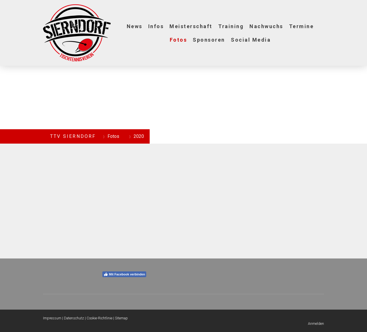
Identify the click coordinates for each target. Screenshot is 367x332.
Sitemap (121, 318)
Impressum (52, 318)
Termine (301, 26)
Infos (156, 26)
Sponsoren (209, 40)
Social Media (251, 40)
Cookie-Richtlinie (99, 318)
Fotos (178, 40)
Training (231, 26)
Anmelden (316, 323)
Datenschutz (74, 318)
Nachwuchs (266, 26)
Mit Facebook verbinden (124, 274)
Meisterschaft (190, 26)
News (134, 26)
